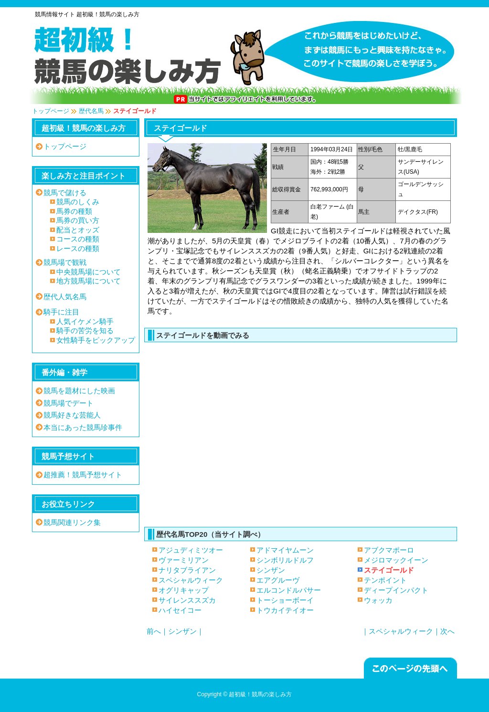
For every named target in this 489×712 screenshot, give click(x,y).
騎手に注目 (61, 312)
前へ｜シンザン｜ (175, 631)
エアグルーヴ (277, 580)
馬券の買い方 (77, 220)
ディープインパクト (396, 590)
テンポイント (385, 580)
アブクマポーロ (389, 550)
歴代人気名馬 (64, 297)
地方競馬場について (88, 281)
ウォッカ (378, 600)
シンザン (270, 570)
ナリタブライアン (187, 570)
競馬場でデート (68, 403)
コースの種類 (77, 239)
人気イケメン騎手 (85, 321)
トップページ (50, 111)
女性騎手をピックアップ (95, 340)
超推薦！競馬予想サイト (82, 475)
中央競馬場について (88, 272)
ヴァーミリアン (184, 560)
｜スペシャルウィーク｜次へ (408, 631)
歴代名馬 (91, 111)
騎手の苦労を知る (85, 330)
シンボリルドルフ (285, 560)
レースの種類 (77, 248)
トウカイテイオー (285, 610)
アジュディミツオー (191, 550)
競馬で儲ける (64, 192)
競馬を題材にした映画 (79, 391)
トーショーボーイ (285, 600)
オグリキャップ (184, 590)
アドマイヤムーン (285, 550)
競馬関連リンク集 (72, 522)
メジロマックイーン (396, 560)
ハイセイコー (180, 610)
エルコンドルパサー (288, 590)
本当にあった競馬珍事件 (82, 427)
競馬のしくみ (77, 202)
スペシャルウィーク (191, 580)
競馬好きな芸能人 (72, 415)
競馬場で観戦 (64, 262)
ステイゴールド (298, 430)
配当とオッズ (77, 230)
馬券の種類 (74, 211)
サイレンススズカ (187, 600)
